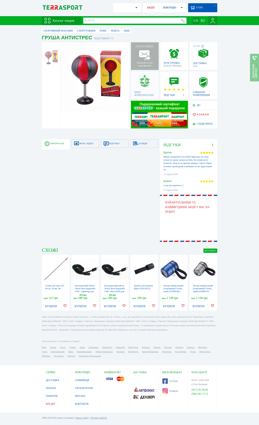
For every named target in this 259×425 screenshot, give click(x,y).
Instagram (170, 391)
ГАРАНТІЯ (52, 396)
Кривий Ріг (107, 347)
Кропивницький (84, 351)
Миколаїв (120, 347)
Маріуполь (133, 347)
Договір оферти (98, 418)
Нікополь (46, 356)
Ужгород (71, 356)
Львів (82, 347)
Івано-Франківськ (150, 351)
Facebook (170, 381)
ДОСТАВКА (53, 380)
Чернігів (179, 347)
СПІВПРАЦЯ (82, 380)
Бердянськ (58, 356)
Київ (44, 347)
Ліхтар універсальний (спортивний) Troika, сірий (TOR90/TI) (203, 288)
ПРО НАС (80, 396)
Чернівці (120, 351)
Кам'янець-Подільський (90, 356)
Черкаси (190, 347)
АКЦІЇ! (151, 7)
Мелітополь (204, 351)
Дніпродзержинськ (104, 351)
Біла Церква (180, 351)
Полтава (168, 347)
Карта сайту (82, 418)
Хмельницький (57, 351)
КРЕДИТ (51, 404)
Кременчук (133, 351)
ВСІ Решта (210, 250)
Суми (44, 351)
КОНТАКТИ (81, 404)
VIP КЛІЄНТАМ (84, 388)
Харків (53, 347)
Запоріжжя (93, 347)
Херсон (156, 347)
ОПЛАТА (51, 388)
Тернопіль (166, 351)
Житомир (202, 347)
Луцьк (193, 351)
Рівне (70, 351)
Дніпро (72, 347)
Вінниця (146, 347)
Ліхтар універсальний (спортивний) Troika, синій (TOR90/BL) (173, 288)
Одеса (62, 347)
